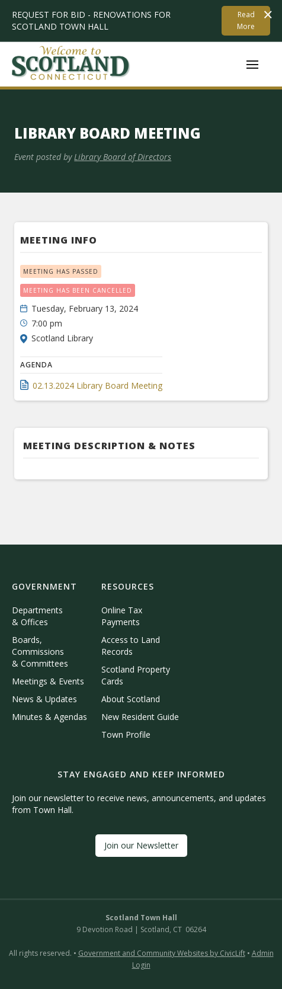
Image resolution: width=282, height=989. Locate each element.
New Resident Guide (140, 716)
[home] (71, 64)
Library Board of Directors (122, 156)
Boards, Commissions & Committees (40, 651)
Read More (246, 20)
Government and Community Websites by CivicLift (161, 953)
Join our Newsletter (141, 845)
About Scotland (130, 699)
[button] (252, 64)
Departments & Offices (37, 616)
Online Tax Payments (121, 616)
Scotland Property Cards (135, 675)
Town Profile (125, 734)
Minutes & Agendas (49, 716)
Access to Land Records (130, 645)
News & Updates (44, 699)
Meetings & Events (48, 681)
